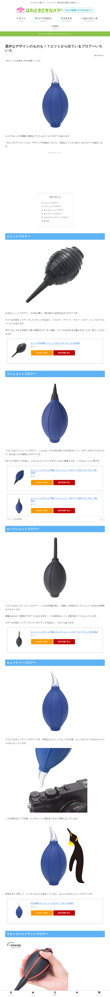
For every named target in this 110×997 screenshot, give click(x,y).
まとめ (46, 221)
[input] (55, 519)
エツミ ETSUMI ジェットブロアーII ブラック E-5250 (55, 344)
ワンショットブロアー (53, 207)
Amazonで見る (42, 353)
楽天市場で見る (64, 353)
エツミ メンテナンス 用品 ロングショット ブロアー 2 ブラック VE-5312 (64, 632)
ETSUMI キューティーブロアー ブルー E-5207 (52, 904)
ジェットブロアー (51, 203)
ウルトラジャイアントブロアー (56, 218)
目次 (52, 197)
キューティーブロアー (53, 214)
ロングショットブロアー (54, 210)
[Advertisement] (55, 172)
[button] (102, 519)
